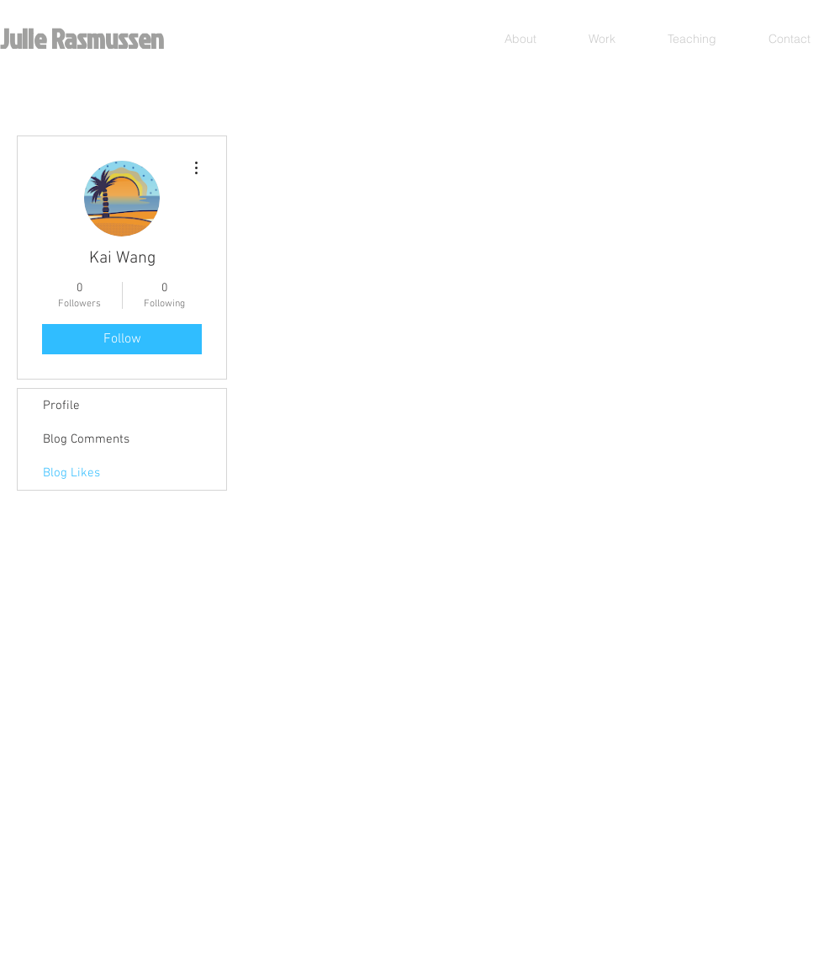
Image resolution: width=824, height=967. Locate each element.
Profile (61, 405)
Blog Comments (86, 439)
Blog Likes (71, 473)
